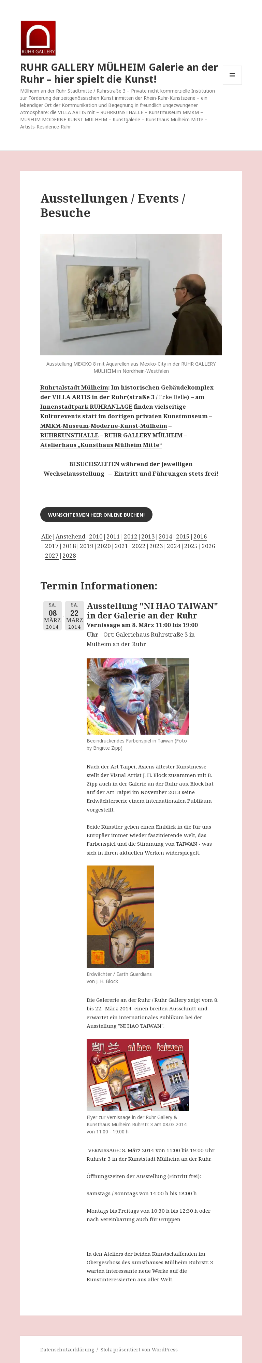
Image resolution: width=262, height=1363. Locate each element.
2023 (156, 546)
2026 (208, 546)
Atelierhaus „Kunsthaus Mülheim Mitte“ (101, 445)
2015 (183, 536)
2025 (191, 546)
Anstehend (70, 536)
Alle (46, 536)
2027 (52, 555)
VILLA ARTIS (71, 397)
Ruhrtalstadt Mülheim (74, 387)
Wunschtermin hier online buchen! (96, 515)
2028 (69, 555)
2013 (148, 536)
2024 (173, 546)
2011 (113, 536)
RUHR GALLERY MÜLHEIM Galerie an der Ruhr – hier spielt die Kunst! (119, 72)
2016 (200, 536)
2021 (121, 546)
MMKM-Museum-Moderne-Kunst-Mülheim (103, 426)
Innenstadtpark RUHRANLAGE (86, 406)
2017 (52, 546)
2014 (165, 536)
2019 (86, 546)
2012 (130, 536)
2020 (104, 546)
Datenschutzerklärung (67, 1349)
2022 (139, 546)
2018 (69, 546)
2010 (96, 536)
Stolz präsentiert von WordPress (139, 1349)
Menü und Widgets (232, 84)
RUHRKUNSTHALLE (69, 435)
